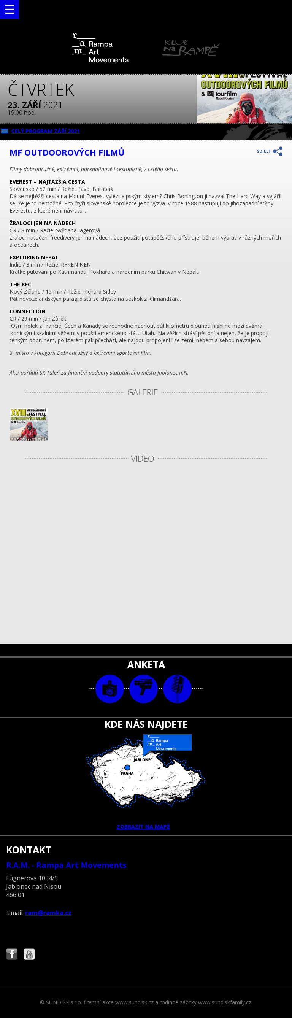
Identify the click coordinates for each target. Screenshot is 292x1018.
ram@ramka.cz (48, 912)
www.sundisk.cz (134, 1002)
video (143, 689)
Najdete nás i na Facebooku (11, 955)
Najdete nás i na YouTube (29, 955)
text (177, 689)
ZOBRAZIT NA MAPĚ (146, 782)
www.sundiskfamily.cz (224, 1002)
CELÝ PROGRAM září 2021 (45, 131)
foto (109, 689)
